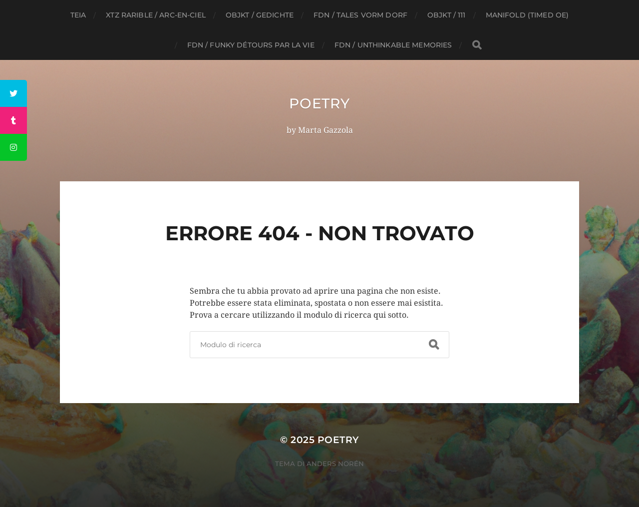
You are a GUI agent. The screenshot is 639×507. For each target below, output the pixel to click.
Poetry (319, 103)
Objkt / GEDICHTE (260, 14)
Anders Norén (335, 464)
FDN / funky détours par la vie (251, 44)
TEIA (78, 14)
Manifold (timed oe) (527, 14)
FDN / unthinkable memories (393, 44)
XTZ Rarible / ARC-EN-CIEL (156, 14)
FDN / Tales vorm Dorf (360, 14)
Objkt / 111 (446, 14)
